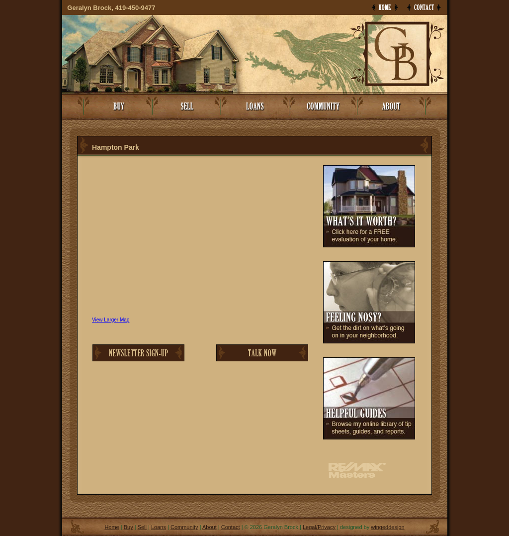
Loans (158, 527)
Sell (142, 527)
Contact (230, 527)
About (209, 527)
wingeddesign (387, 527)
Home (111, 527)
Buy (128, 527)
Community (184, 527)
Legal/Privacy (319, 527)
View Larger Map (110, 319)
